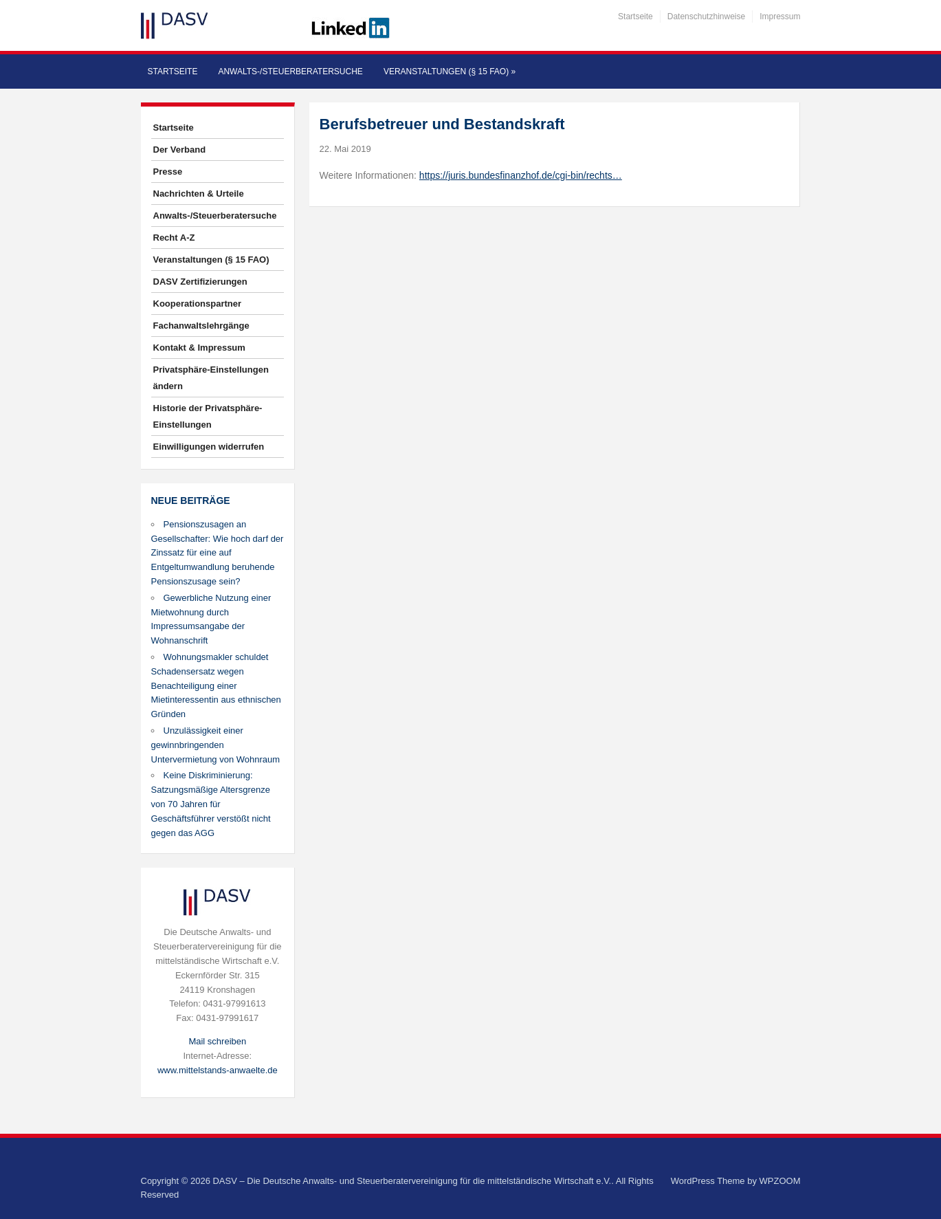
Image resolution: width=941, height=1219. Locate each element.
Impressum (780, 16)
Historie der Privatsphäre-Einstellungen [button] (208, 416)
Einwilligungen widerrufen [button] (209, 446)
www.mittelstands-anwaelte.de (217, 1070)
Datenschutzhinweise (706, 16)
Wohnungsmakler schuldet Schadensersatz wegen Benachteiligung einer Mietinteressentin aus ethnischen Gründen (216, 685)
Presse (168, 171)
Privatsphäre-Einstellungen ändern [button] (211, 377)
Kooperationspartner (197, 303)
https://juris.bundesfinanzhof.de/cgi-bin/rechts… (520, 175)
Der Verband (179, 149)
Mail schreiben (217, 1041)
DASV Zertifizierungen (200, 281)
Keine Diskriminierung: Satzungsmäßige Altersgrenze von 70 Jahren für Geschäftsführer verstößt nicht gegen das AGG (211, 803)
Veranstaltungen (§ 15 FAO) (450, 71)
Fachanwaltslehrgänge (201, 325)
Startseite (635, 16)
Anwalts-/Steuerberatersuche (290, 71)
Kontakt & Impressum (199, 347)
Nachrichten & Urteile (198, 193)
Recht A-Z (174, 237)
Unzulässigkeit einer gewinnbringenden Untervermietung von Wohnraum (215, 745)
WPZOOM (780, 1181)
